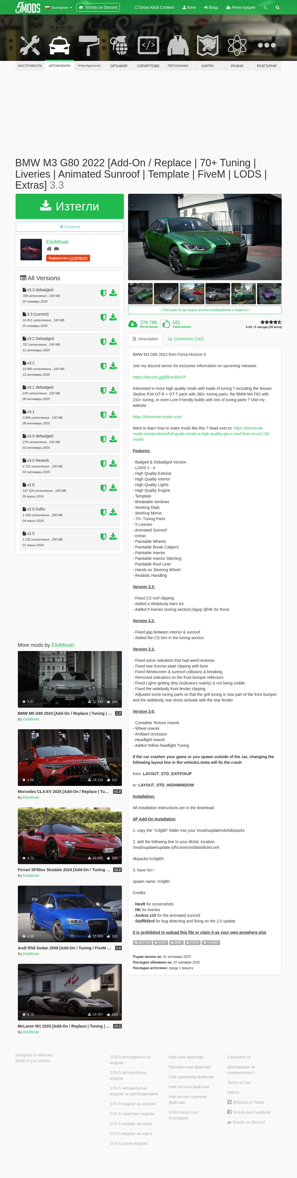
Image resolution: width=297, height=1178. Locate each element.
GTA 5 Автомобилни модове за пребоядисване (134, 1091)
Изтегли (69, 206)
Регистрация (240, 7)
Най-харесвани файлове (191, 1077)
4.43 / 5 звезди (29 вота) (264, 327)
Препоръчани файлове (190, 1067)
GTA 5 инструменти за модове (130, 1060)
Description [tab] (145, 339)
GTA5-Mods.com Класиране (183, 1115)
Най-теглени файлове (189, 1087)
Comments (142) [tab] (185, 339)
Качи (189, 7)
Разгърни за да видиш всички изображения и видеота (205, 310)
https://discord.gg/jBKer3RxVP (159, 377)
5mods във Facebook (249, 1112)
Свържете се (239, 1057)
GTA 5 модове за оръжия (133, 1104)
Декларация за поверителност (241, 1070)
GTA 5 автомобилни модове (128, 1075)
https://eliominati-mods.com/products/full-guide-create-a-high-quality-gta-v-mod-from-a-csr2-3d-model (201, 434)
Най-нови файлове (186, 1057)
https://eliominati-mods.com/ (157, 416)
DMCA (233, 1092)
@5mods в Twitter (246, 1102)
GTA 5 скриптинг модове (132, 1113)
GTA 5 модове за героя (131, 1123)
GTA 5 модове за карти (131, 1133)
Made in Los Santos (33, 1060)
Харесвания (182, 326)
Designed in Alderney (34, 1055)
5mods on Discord (246, 1122)
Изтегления (149, 326)
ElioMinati (57, 242)
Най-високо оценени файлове (187, 1099)
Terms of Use (239, 1082)
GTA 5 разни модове (128, 1143)
